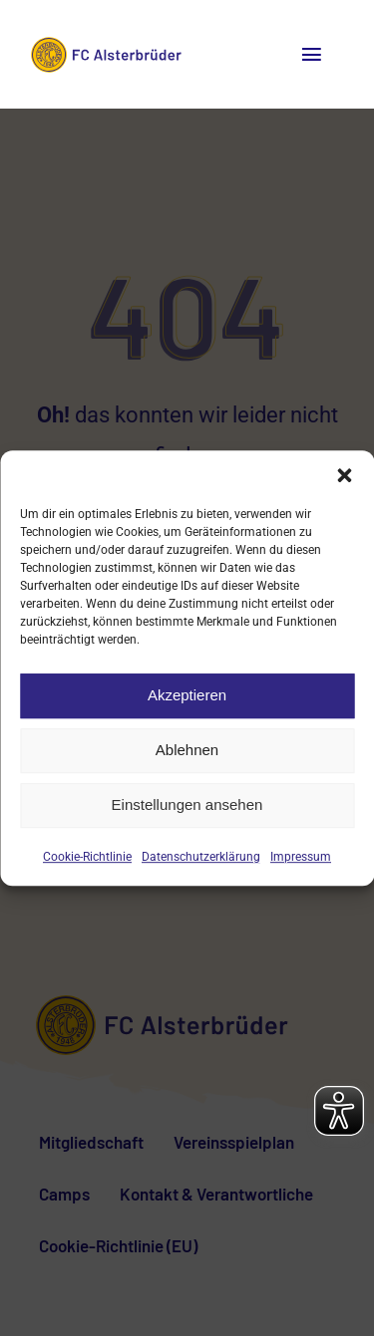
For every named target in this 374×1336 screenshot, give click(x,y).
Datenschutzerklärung (201, 857)
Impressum (300, 857)
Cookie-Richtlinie (87, 857)
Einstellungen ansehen (187, 804)
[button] (344, 475)
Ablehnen (187, 749)
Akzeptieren (187, 694)
